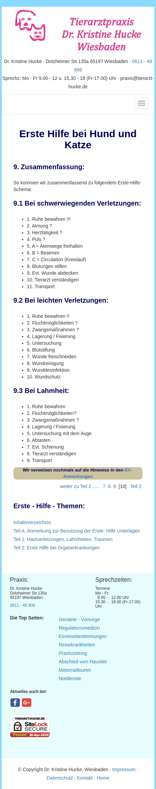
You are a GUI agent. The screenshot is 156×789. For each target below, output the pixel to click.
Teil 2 (136, 486)
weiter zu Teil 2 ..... (80, 486)
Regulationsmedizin (79, 628)
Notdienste (70, 678)
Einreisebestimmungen (82, 636)
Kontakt (85, 778)
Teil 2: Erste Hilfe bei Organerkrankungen (56, 547)
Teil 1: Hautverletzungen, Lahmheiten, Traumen (63, 539)
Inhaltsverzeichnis (32, 522)
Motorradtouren (75, 670)
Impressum (124, 769)
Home (103, 778)
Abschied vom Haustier (83, 661)
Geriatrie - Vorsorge (79, 619)
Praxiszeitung (73, 653)
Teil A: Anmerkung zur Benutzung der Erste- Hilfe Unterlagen (76, 531)
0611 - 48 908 (22, 605)
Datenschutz (59, 778)
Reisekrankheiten (77, 644)
